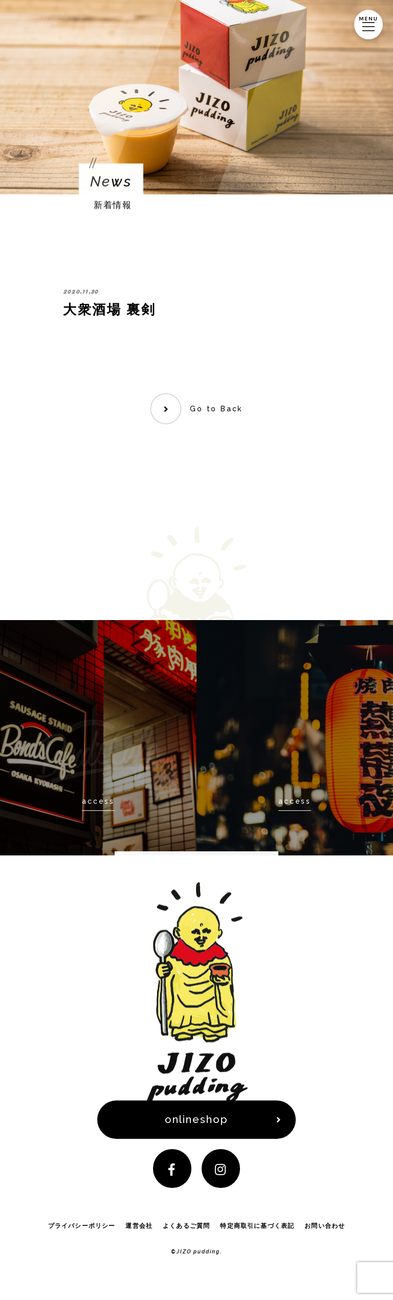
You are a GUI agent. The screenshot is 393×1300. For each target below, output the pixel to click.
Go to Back (216, 409)
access (98, 801)
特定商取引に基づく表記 (257, 1230)
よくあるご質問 (186, 1230)
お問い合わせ (325, 1230)
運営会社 (138, 1230)
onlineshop (197, 1121)
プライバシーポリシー (81, 1230)
